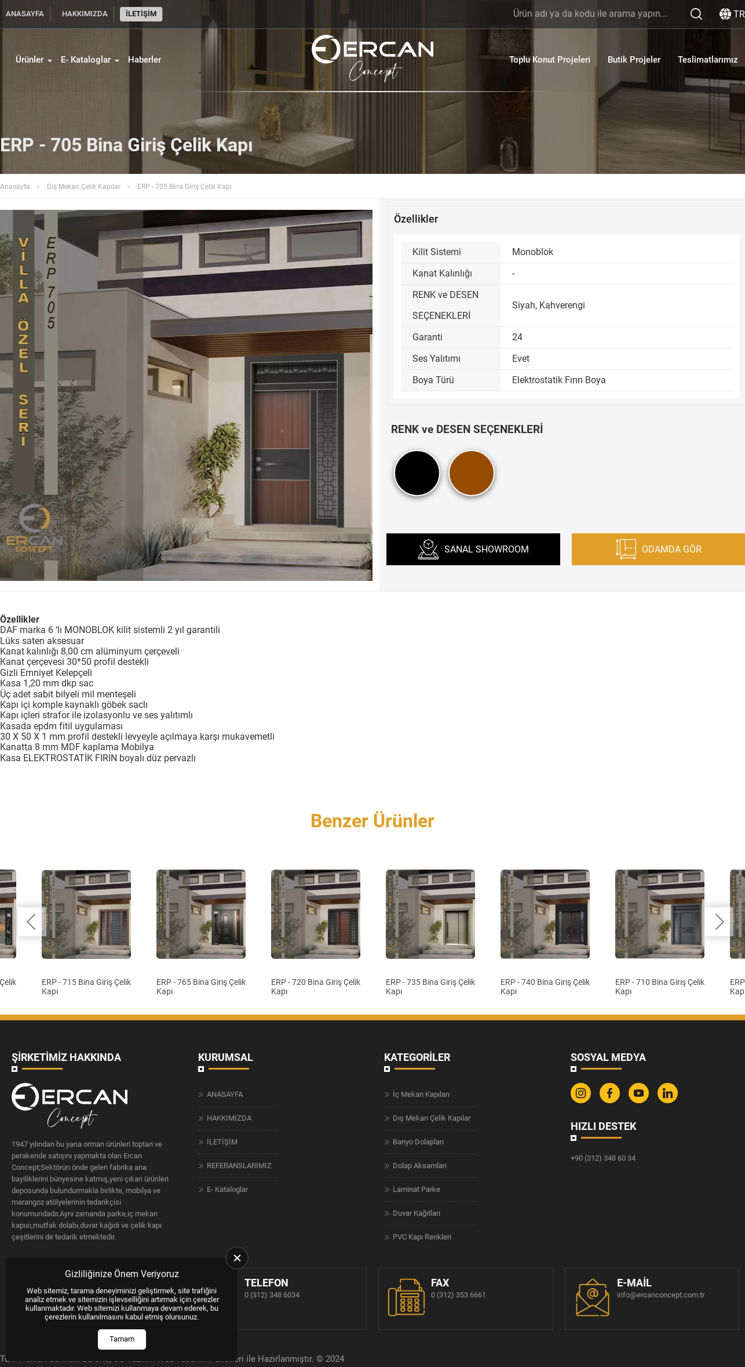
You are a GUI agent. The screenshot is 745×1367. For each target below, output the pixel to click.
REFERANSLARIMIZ (239, 1165)
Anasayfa (15, 187)
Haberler (144, 59)
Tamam (121, 1339)
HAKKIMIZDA (85, 13)
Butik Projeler (634, 59)
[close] (237, 1258)
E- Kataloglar (86, 59)
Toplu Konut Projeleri (549, 59)
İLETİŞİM (141, 13)
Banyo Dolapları (418, 1141)
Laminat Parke (416, 1188)
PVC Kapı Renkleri (422, 1236)
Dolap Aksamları (420, 1165)
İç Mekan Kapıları (421, 1093)
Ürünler (29, 59)
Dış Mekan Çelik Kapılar (83, 187)
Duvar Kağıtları (416, 1212)
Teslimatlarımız (708, 59)
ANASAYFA (25, 13)
